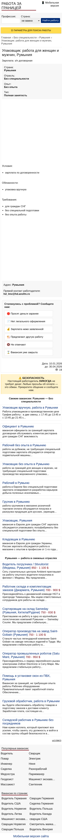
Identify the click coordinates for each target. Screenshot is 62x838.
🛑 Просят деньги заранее (23, 313)
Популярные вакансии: (15, 748)
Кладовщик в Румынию (18, 539)
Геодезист (7, 779)
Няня (32, 763)
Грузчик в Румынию (16, 501)
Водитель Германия (14, 798)
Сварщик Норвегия (14, 824)
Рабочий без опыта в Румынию (24, 445)
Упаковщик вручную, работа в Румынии (30, 407)
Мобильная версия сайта (31, 836)
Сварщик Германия (42, 798)
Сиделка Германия (41, 803)
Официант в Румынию (18, 426)
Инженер (6, 763)
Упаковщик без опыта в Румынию (25, 464)
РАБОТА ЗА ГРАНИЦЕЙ (12, 6)
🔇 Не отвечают (16, 344)
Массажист (8, 784)
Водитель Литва (12, 813)
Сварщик (34, 753)
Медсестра (8, 774)
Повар (5, 758)
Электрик (34, 758)
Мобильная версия (52, 4)
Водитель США (11, 803)
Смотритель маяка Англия (43, 824)
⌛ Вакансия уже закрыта (22, 352)
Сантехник (35, 784)
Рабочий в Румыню (15, 482)
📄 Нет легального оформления (26, 321)
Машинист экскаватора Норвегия (15, 819)
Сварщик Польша (13, 829)
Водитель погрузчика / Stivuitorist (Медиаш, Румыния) (25, 566)
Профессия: (9, 16)
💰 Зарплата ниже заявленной (25, 329)
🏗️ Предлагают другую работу (25, 336)
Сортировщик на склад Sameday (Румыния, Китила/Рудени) (25, 610)
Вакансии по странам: (15, 793)
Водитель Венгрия (41, 829)
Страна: (25, 16)
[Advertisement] (31, 131)
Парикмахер (36, 774)
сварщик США (38, 819)
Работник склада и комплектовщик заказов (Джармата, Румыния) (26, 588)
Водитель (7, 753)
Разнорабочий (38, 768)
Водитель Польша (41, 808)
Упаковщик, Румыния (17, 520)
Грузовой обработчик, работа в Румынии (31, 701)
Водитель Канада (41, 813)
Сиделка (6, 768)
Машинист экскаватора (42, 779)
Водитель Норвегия (14, 808)
